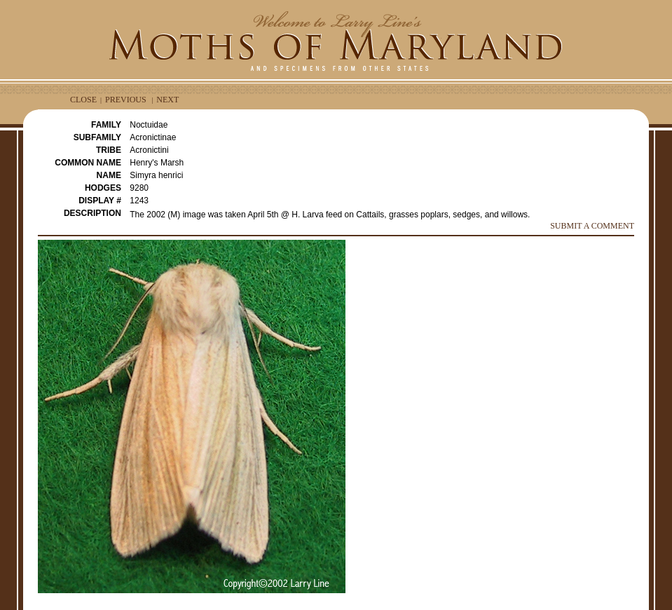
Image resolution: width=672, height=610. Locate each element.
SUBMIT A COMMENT (592, 226)
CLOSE (83, 99)
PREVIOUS (125, 99)
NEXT (167, 99)
